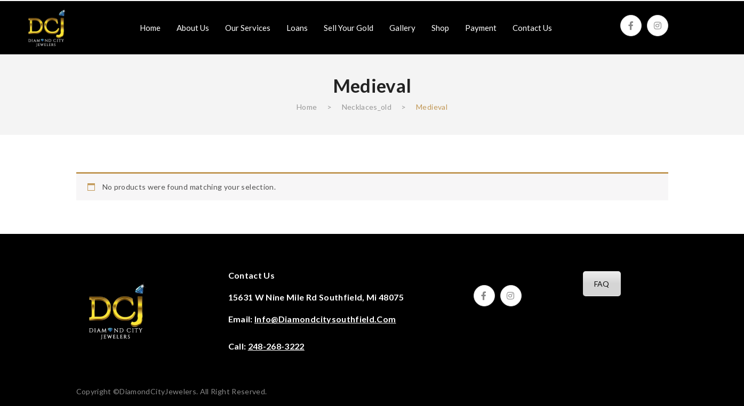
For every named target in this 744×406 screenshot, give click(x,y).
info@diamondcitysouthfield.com (325, 319)
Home (307, 106)
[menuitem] (150, 27)
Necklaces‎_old (367, 106)
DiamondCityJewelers (157, 391)
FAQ (602, 283)
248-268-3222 (276, 346)
